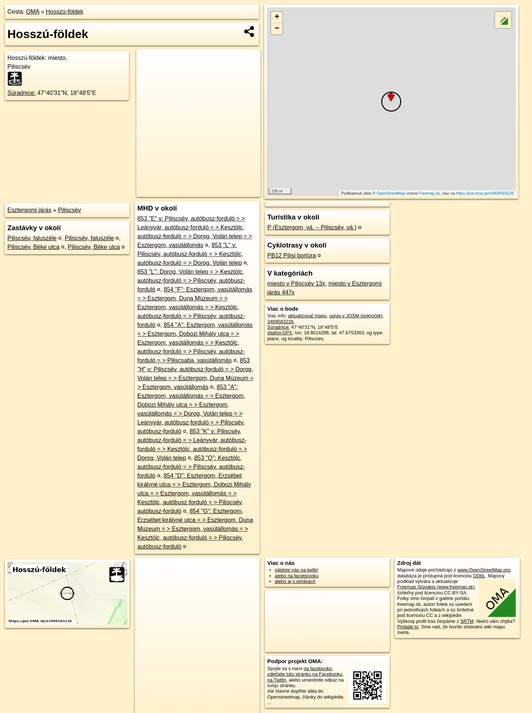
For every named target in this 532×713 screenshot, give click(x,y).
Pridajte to (408, 627)
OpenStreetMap (390, 193)
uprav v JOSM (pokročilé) (355, 315)
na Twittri (276, 680)
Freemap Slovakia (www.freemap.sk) (435, 587)
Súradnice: (21, 93)
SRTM (467, 621)
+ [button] (276, 17)
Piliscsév (69, 210)
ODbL (479, 576)
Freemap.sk (429, 193)
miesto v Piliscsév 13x (296, 283)
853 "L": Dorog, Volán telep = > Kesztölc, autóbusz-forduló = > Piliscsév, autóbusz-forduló (191, 281)
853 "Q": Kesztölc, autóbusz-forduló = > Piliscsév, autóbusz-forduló (191, 467)
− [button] (276, 28)
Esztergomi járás (29, 210)
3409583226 (280, 321)
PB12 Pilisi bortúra (291, 255)
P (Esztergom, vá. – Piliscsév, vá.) (312, 227)
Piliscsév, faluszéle (32, 238)
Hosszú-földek (64, 11)
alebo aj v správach (295, 581)
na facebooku (318, 668)
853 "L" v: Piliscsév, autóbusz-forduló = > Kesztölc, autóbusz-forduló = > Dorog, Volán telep (190, 254)
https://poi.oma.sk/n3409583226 (485, 193)
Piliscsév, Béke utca (33, 247)
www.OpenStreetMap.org (483, 570)
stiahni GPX (280, 332)
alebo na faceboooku (297, 576)
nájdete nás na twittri (296, 570)
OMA (33, 11)
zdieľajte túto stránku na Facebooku (304, 674)
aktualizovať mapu (307, 315)
